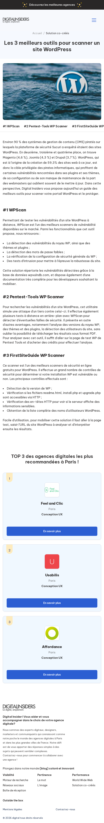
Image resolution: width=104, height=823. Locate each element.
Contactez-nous (65, 809)
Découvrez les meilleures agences (52, 4)
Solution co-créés (57, 33)
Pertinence (44, 775)
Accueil (37, 33)
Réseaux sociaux (13, 785)
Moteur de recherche (15, 780)
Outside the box (13, 800)
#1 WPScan (11, 126)
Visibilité (8, 775)
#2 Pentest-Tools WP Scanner (45, 126)
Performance (80, 775)
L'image (42, 785)
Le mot (41, 780)
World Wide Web (82, 780)
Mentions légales (12, 809)
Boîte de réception (14, 790)
